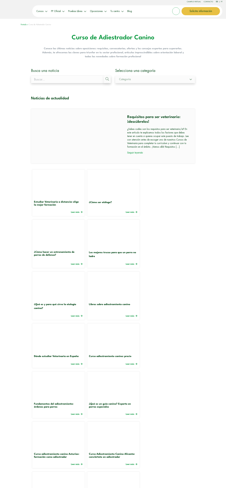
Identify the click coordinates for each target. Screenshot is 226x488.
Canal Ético (207, 482)
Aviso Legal (139, 482)
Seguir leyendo (135, 152)
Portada (24, 24)
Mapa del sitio (172, 482)
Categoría (125, 79)
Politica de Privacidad (190, 482)
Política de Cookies (154, 482)
